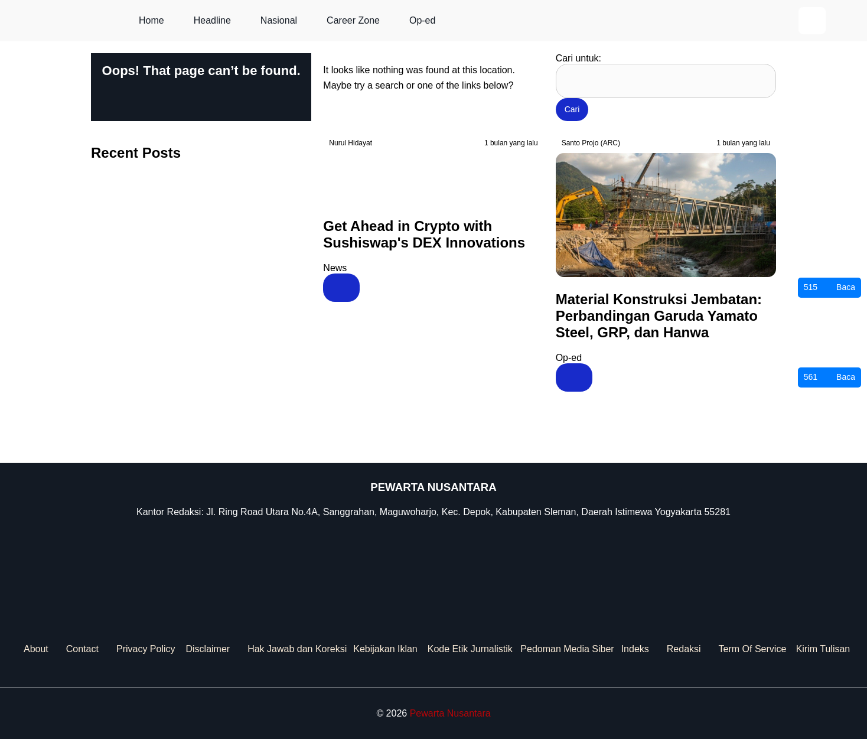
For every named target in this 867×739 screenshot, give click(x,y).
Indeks (635, 649)
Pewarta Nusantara (450, 713)
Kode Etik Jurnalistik (470, 649)
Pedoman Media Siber (567, 649)
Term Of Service (753, 649)
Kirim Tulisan (823, 649)
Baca (829, 288)
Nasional (278, 20)
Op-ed (422, 20)
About (36, 649)
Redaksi (684, 649)
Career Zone (353, 20)
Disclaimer (207, 649)
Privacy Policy (145, 649)
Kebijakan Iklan (385, 649)
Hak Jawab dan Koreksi (297, 649)
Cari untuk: (578, 58)
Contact (82, 649)
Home (151, 20)
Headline (212, 20)
